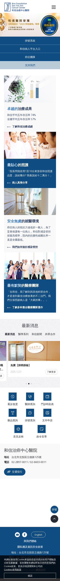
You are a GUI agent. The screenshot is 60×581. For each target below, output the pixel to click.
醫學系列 (23, 334)
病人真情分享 (17, 183)
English (38, 537)
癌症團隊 (30, 57)
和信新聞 (37, 334)
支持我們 (30, 65)
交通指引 (14, 474)
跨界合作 (50, 334)
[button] (56, 23)
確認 (30, 575)
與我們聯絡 (30, 544)
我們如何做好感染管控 (22, 247)
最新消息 (10, 334)
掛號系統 (30, 40)
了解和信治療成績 (20, 127)
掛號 (54, 509)
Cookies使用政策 (12, 569)
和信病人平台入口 (30, 49)
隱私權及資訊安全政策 (30, 549)
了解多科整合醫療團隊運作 (25, 307)
